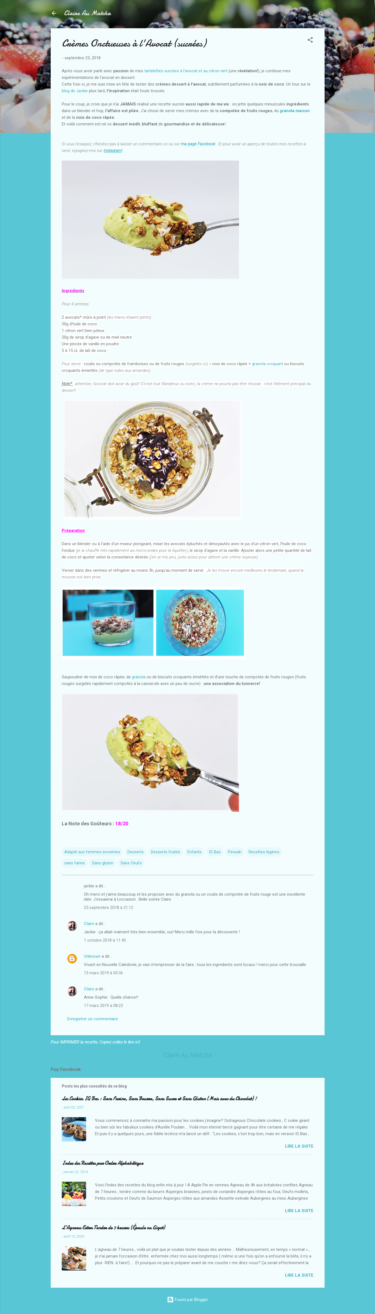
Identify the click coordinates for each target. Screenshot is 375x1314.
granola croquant (268, 363)
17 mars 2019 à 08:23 (103, 1005)
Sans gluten (102, 862)
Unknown (92, 956)
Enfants (195, 851)
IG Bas (215, 851)
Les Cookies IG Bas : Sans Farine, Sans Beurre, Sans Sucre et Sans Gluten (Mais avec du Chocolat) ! (159, 1098)
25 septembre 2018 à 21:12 (108, 907)
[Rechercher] (321, 15)
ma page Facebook (198, 143)
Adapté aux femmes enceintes (92, 851)
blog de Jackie (75, 90)
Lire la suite (299, 1146)
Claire (89, 923)
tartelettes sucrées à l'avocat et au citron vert (185, 70)
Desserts (135, 851)
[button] (310, 41)
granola (138, 676)
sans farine (74, 862)
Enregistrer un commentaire (92, 1018)
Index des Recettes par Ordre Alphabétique (102, 1163)
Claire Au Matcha (87, 13)
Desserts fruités (165, 851)
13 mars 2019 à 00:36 (103, 972)
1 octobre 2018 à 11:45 (105, 940)
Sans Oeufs (131, 862)
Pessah (235, 851)
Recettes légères (264, 851)
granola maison (295, 110)
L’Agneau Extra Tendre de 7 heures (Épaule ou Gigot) (113, 1227)
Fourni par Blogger (187, 1299)
